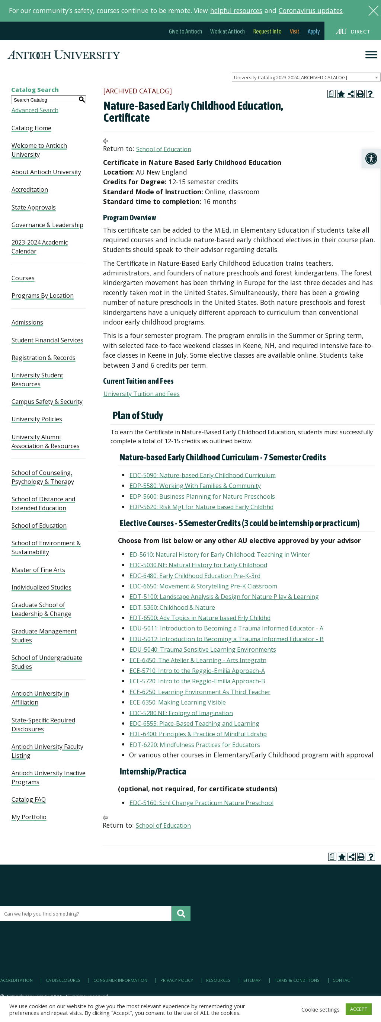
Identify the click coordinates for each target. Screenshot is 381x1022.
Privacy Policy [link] (176, 980)
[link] (371, 158)
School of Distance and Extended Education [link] (43, 503)
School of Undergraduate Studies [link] (47, 662)
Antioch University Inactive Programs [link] (49, 777)
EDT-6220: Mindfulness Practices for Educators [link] (194, 744)
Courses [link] (23, 278)
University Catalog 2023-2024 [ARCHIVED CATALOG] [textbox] (290, 77)
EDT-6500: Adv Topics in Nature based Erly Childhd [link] (199, 618)
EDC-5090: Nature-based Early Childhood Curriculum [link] (202, 475)
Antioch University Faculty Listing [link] (47, 751)
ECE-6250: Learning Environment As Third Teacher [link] (199, 691)
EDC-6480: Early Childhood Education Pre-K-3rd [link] (194, 575)
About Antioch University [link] (46, 172)
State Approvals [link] (34, 207)
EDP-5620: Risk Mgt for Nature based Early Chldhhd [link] (201, 507)
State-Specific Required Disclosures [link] (43, 724)
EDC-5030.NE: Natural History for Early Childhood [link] (198, 565)
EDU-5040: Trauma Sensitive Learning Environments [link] (202, 649)
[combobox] (306, 77)
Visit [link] (295, 31)
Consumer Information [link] (120, 980)
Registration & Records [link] (44, 358)
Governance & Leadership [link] (47, 225)
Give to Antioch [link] (185, 31)
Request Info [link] (267, 31)
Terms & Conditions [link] (297, 980)
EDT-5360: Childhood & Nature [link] (172, 607)
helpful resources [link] (236, 10)
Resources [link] (218, 980)
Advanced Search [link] (35, 110)
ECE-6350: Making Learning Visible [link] (177, 702)
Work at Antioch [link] (227, 31)
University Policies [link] (37, 419)
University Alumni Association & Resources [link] (46, 441)
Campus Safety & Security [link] (47, 401)
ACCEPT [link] (358, 1009)
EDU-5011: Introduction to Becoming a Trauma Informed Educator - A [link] (226, 628)
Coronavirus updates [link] (311, 10)
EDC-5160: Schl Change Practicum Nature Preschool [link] (201, 803)
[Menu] (371, 54)
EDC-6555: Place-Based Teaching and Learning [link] (194, 723)
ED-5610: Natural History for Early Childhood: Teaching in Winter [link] (219, 554)
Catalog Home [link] (31, 128)
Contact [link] (342, 980)
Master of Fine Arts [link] (38, 570)
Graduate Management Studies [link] (44, 635)
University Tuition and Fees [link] (141, 394)
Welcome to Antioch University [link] (39, 150)
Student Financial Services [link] (47, 340)
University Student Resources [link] (37, 379)
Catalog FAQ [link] (29, 799)
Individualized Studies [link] (41, 587)
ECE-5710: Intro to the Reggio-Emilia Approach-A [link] (197, 671)
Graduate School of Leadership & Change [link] (41, 609)
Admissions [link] (27, 322)
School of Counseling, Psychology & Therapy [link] (43, 477)
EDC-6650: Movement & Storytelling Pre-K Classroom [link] (203, 586)
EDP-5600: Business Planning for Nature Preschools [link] (202, 496)
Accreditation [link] (30, 189)
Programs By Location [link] (43, 295)
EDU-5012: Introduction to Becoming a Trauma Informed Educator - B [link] (226, 639)
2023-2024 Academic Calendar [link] (40, 246)
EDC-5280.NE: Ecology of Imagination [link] (181, 713)
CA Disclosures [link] (63, 980)
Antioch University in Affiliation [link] (40, 697)
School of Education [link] (39, 525)
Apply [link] (314, 31)
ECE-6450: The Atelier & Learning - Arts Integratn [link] (197, 660)
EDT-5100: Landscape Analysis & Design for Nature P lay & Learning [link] (224, 597)
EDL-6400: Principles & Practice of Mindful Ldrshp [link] (198, 734)
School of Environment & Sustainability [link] (46, 547)
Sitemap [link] (252, 980)
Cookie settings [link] (320, 1009)
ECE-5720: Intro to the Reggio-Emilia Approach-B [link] (197, 681)
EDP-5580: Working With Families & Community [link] (195, 486)
